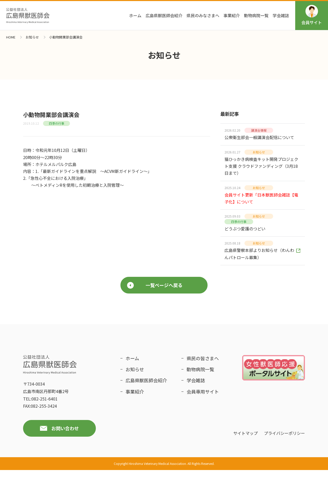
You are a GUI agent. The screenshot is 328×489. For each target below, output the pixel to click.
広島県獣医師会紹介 (164, 15)
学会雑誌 (281, 15)
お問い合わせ (65, 447)
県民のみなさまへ (203, 15)
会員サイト (311, 15)
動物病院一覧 (256, 15)
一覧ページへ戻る (154, 304)
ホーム (135, 15)
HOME (10, 37)
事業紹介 (231, 15)
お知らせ (32, 37)
